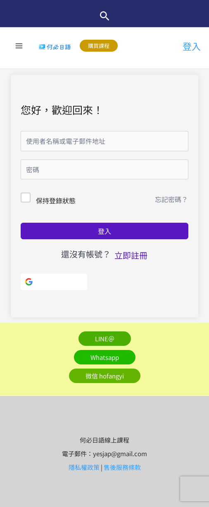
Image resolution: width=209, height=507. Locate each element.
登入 (104, 231)
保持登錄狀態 (56, 200)
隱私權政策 (84, 467)
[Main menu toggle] (19, 46)
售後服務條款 (122, 467)
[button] (104, 16)
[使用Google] (54, 282)
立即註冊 (130, 255)
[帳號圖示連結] (192, 46)
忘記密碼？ (171, 199)
